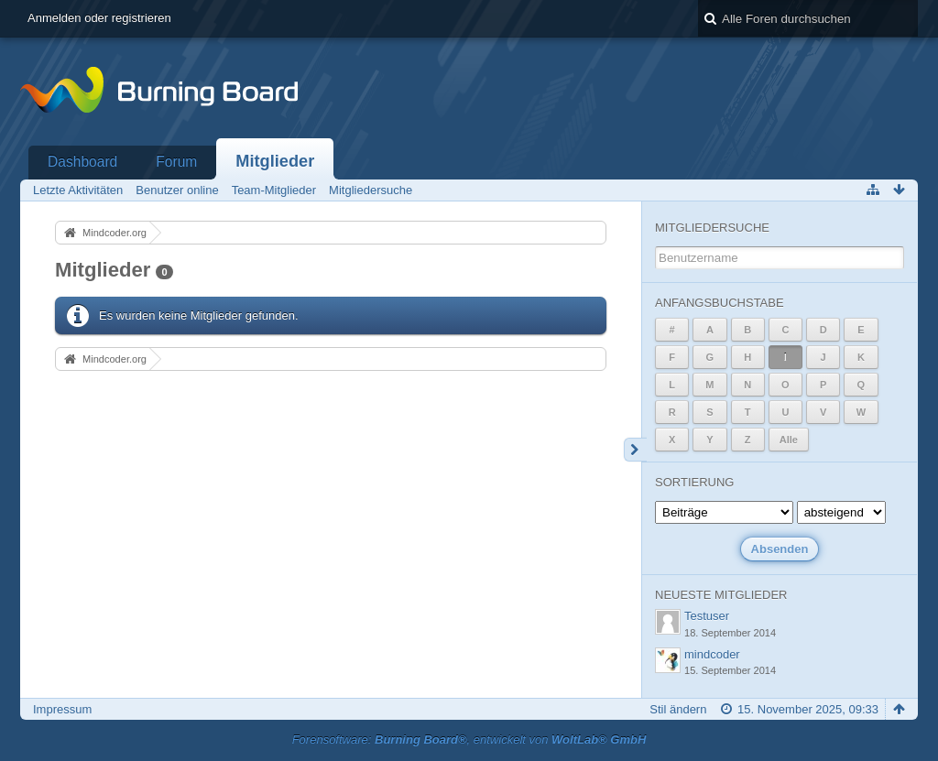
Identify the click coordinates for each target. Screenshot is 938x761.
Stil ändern (677, 709)
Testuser (706, 616)
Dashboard (82, 161)
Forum (176, 161)
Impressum (62, 709)
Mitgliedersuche (712, 227)
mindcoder (712, 654)
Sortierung (694, 482)
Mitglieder (274, 161)
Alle (789, 439)
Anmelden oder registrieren (99, 18)
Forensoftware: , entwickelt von (469, 739)
